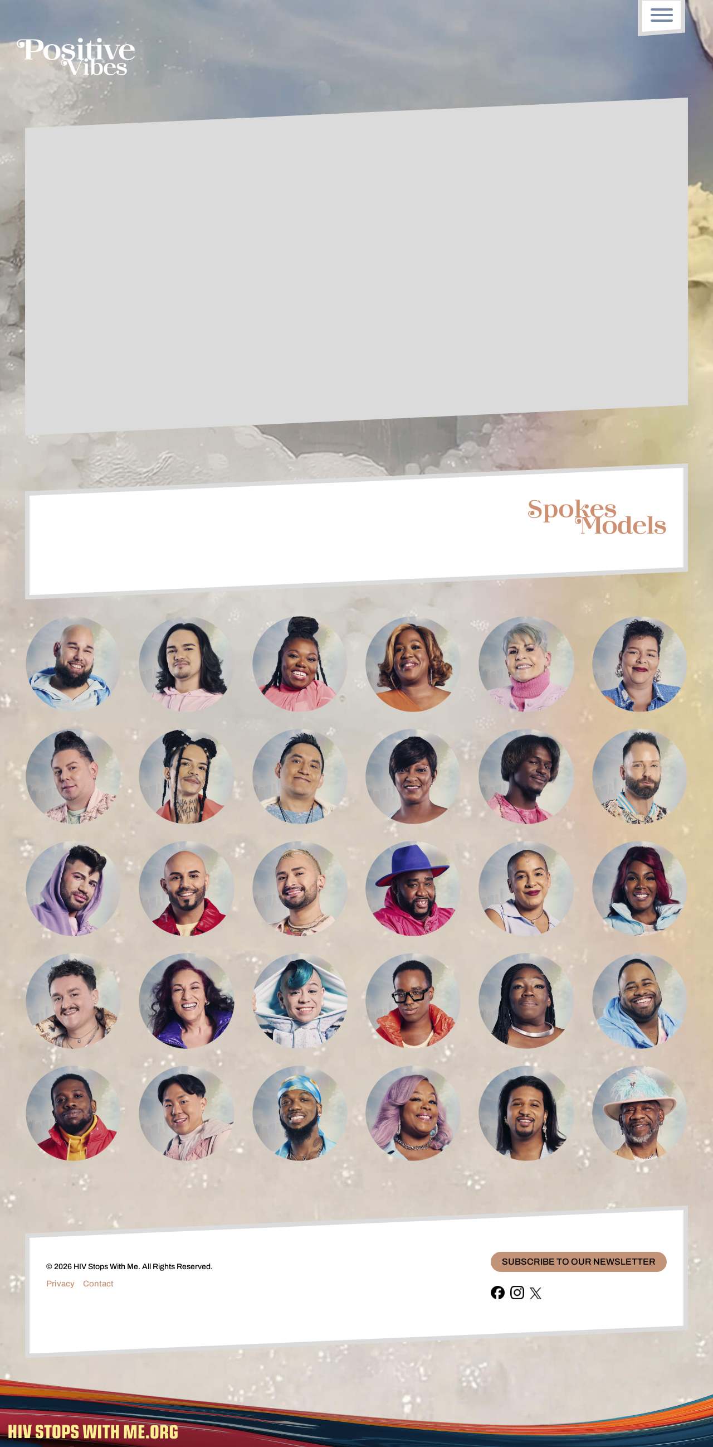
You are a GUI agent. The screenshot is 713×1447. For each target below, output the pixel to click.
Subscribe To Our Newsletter (579, 1261)
